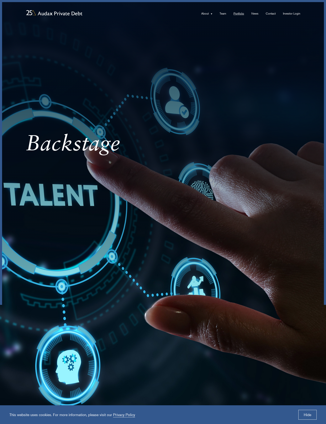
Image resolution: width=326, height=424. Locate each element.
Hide (307, 414)
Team (223, 13)
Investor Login (291, 13)
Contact (271, 13)
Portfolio (238, 13)
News (254, 13)
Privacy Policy (124, 414)
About (205, 13)
